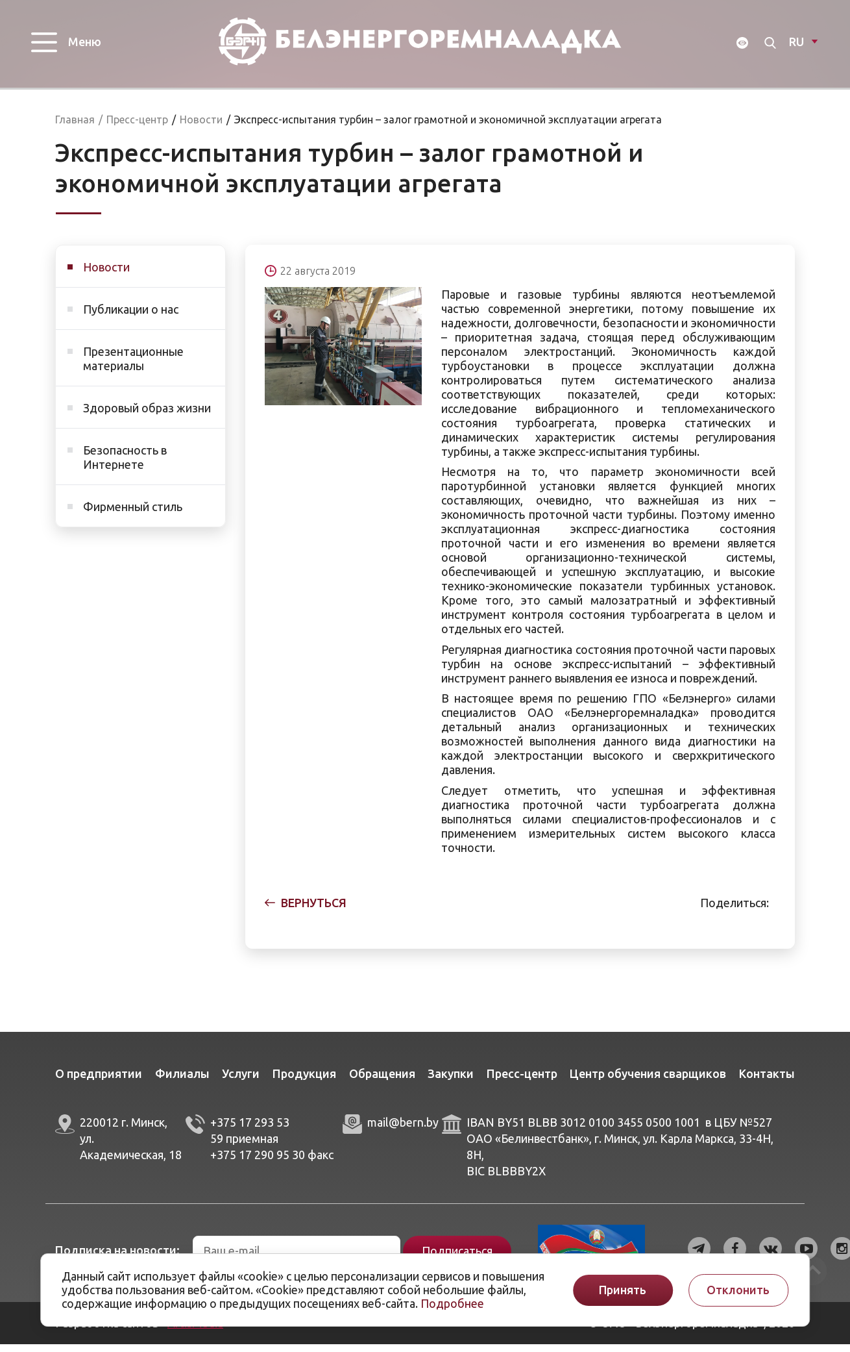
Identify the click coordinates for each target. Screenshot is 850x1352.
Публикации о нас (130, 316)
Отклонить (738, 1290)
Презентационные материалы (133, 366)
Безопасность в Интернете (125, 465)
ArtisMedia (195, 1330)
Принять (622, 1290)
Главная (75, 127)
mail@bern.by (403, 1129)
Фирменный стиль (132, 514)
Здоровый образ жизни (147, 415)
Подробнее (452, 1303)
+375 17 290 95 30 (257, 1162)
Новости (106, 274)
